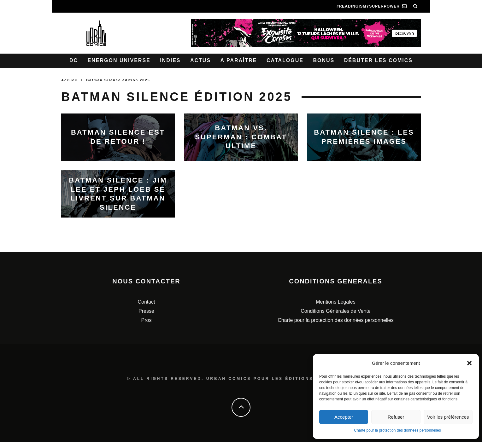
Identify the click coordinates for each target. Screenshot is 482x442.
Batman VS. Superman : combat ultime (241, 137)
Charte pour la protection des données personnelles (397, 430)
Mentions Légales (335, 302)
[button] (469, 363)
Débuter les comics (378, 60)
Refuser (396, 417)
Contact (146, 302)
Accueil (69, 80)
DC (73, 60)
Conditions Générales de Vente (335, 311)
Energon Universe (119, 60)
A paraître (238, 60)
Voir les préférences (448, 417)
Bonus (323, 60)
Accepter (343, 417)
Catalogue (285, 60)
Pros (146, 320)
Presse (146, 311)
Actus (200, 60)
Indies (170, 60)
